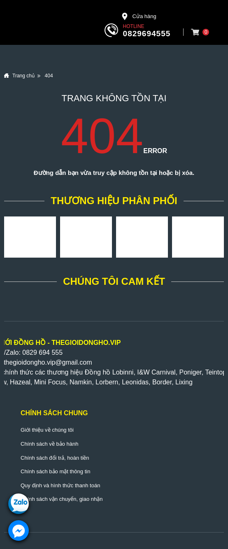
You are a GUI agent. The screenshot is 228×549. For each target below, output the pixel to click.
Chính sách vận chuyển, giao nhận (62, 499)
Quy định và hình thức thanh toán (60, 485)
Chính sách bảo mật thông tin (55, 471)
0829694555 (147, 33)
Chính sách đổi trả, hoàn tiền (55, 458)
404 (49, 76)
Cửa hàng (138, 16)
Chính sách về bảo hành (49, 444)
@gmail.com (73, 362)
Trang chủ (23, 76)
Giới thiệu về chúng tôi (47, 430)
